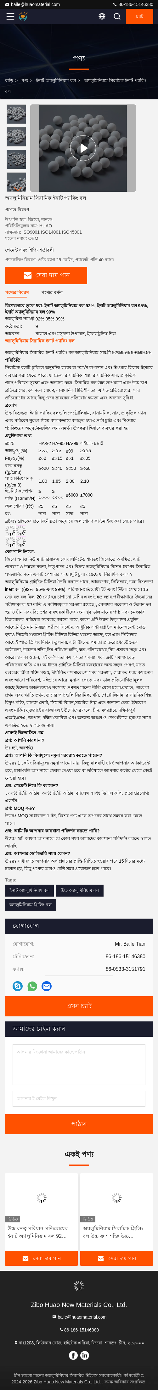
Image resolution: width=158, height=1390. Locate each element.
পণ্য (24, 80)
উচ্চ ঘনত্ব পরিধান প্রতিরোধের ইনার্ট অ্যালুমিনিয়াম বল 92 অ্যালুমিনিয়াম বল (38, 1233)
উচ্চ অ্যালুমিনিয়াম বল (80, 890)
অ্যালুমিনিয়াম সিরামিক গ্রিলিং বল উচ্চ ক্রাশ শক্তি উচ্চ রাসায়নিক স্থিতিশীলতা (113, 1233)
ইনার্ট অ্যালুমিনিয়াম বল (56, 80)
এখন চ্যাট (79, 1006)
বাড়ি (9, 80)
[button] (18, 189)
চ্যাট (140, 16)
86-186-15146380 (132, 4)
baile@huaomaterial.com (32, 4)
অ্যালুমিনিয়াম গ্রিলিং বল (30, 904)
